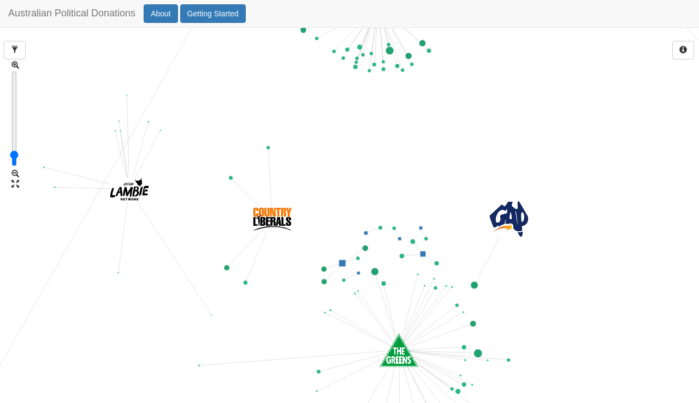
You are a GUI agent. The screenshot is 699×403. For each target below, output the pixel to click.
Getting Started (213, 13)
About (161, 13)
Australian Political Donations (71, 13)
